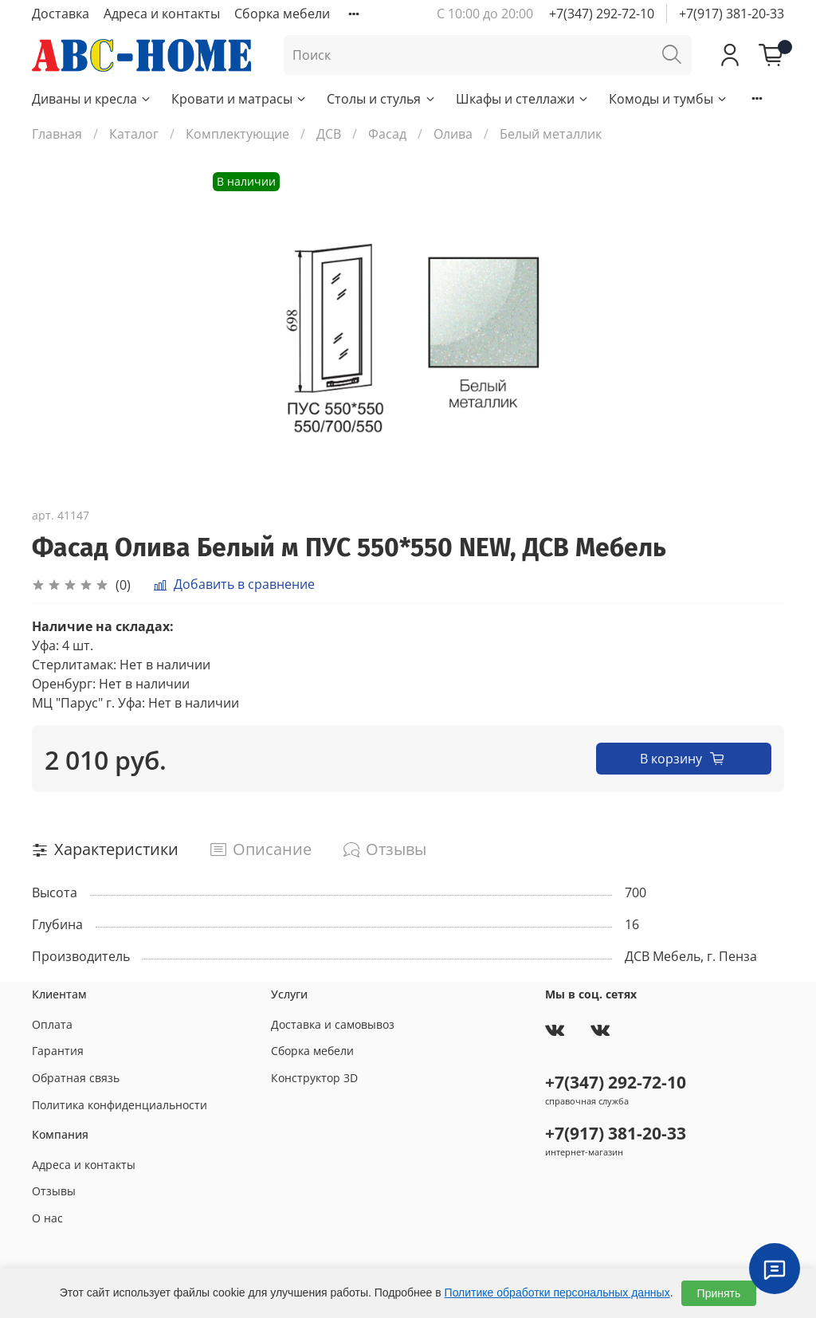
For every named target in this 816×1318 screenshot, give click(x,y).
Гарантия (58, 1050)
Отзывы (54, 1190)
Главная (57, 134)
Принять (719, 1293)
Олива (453, 134)
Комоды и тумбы (668, 99)
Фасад (387, 134)
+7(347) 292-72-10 (601, 13)
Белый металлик (551, 134)
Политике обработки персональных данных (557, 1292)
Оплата (52, 1024)
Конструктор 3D (314, 1077)
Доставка (60, 13)
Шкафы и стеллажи (523, 99)
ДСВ (328, 134)
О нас (47, 1218)
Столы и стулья (381, 99)
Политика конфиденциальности (119, 1104)
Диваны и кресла (92, 99)
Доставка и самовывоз (332, 1024)
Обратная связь (76, 1077)
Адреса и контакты (162, 13)
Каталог (134, 134)
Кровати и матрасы (239, 99)
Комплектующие (237, 134)
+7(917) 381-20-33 (731, 13)
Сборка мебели (282, 13)
